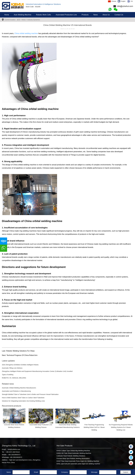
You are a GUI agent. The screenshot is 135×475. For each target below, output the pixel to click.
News (95, 15)
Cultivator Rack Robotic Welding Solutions (71, 456)
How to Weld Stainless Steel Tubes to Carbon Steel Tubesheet (23, 398)
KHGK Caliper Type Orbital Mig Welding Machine (73, 450)
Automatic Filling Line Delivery (12, 368)
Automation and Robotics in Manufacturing (16, 391)
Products (85, 15)
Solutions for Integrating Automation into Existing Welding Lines (23, 401)
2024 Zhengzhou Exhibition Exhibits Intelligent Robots (20, 365)
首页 (18, 20)
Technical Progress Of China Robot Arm (22, 355)
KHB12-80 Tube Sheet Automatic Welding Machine (74, 453)
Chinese (112, 1)
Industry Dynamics (33, 20)
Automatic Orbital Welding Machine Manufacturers (19, 388)
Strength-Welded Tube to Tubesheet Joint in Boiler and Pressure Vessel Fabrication (30, 394)
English (121, 1)
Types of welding (7, 374)
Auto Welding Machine (22, 15)
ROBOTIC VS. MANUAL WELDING (14, 378)
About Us (106, 15)
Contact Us (119, 15)
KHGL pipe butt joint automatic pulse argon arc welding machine (78, 464)
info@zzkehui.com (13, 449)
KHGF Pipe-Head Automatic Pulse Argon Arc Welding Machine (78, 461)
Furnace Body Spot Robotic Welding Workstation (73, 458)
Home (6, 15)
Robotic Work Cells (43, 15)
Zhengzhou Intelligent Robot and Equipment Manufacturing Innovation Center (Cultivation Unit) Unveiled (37, 371)
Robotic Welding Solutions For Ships (20, 351)
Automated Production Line (66, 15)
